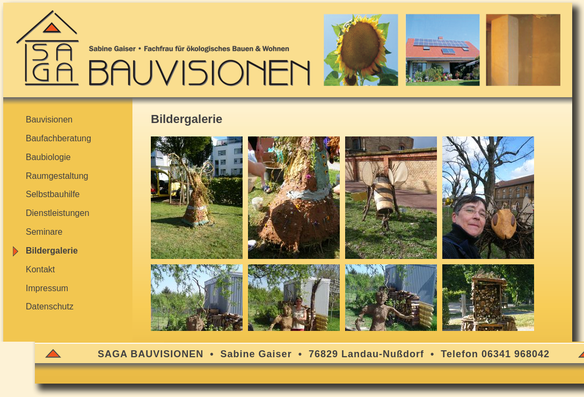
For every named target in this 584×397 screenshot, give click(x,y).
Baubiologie (48, 157)
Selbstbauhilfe (53, 194)
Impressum (47, 288)
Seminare (44, 231)
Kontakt (40, 269)
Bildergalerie (52, 250)
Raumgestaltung (57, 176)
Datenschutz (50, 306)
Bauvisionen (49, 119)
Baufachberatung (58, 138)
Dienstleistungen (57, 213)
